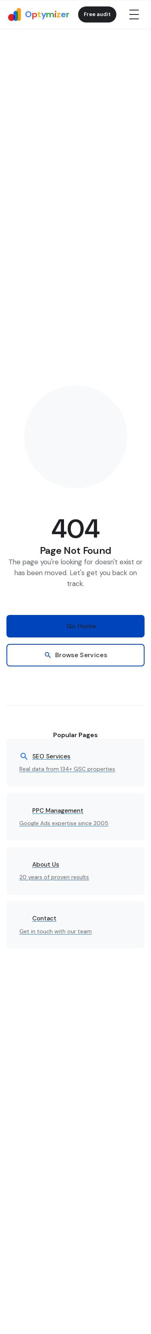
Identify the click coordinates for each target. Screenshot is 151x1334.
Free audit (97, 14)
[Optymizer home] (38, 14)
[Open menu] (134, 14)
